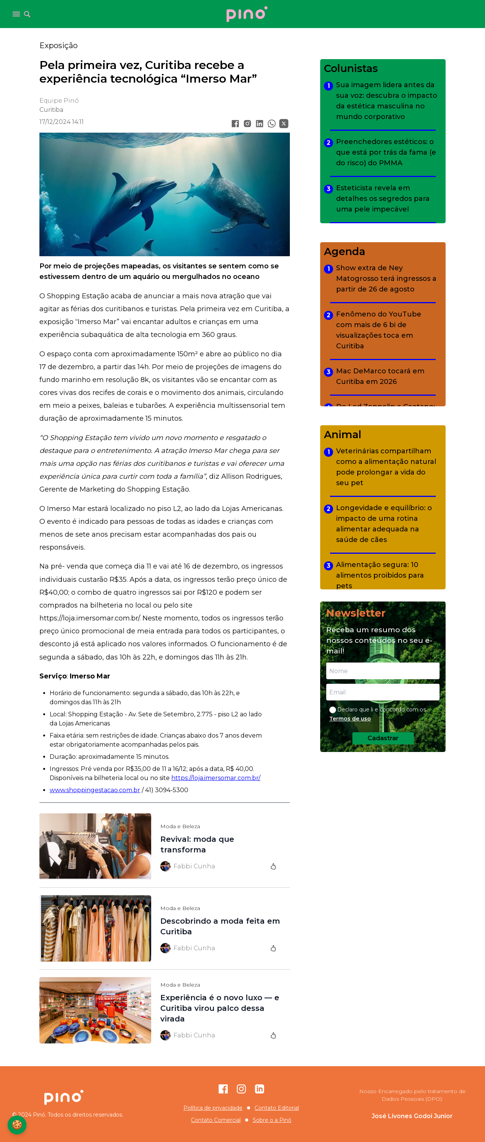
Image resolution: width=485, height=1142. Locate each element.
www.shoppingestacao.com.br (95, 790)
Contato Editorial (277, 1107)
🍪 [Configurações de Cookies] (17, 1124)
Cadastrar (383, 738)
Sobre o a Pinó (272, 1120)
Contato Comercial (216, 1120)
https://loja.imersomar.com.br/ (215, 778)
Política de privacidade (212, 1107)
